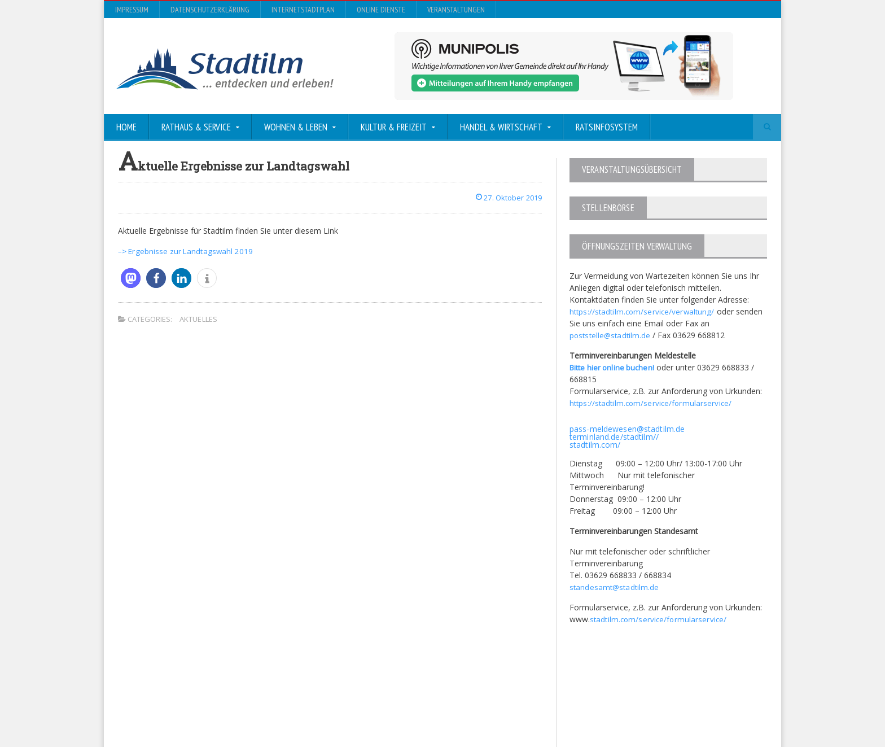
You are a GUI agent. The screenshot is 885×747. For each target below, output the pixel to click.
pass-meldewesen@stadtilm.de (626, 428)
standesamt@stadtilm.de (614, 586)
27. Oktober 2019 (506, 197)
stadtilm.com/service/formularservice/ (659, 618)
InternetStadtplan (303, 10)
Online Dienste (381, 10)
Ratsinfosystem (607, 127)
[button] (131, 278)
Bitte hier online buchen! (613, 366)
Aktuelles (198, 319)
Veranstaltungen (456, 10)
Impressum (131, 10)
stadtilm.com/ (594, 444)
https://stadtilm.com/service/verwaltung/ (643, 310)
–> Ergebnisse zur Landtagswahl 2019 (187, 251)
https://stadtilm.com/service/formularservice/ (651, 402)
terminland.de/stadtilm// (613, 436)
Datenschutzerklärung (209, 10)
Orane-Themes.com (341, 708)
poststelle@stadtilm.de (610, 334)
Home (126, 127)
